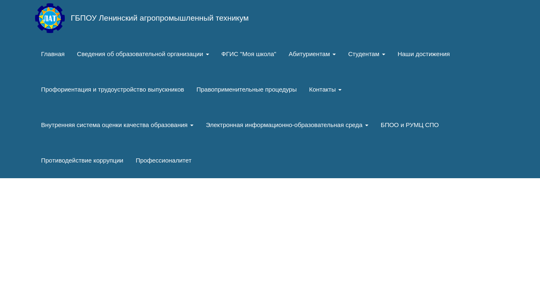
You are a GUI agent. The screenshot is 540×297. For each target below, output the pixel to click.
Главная (53, 53)
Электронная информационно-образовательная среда (287, 124)
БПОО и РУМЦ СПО (410, 124)
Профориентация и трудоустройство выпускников (112, 89)
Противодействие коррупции (82, 160)
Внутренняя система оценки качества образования (117, 124)
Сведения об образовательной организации (143, 53)
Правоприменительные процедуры (246, 89)
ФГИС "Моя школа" (249, 53)
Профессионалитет (163, 160)
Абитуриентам (312, 53)
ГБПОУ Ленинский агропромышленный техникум (160, 18)
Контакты (325, 89)
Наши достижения (424, 53)
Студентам (366, 53)
